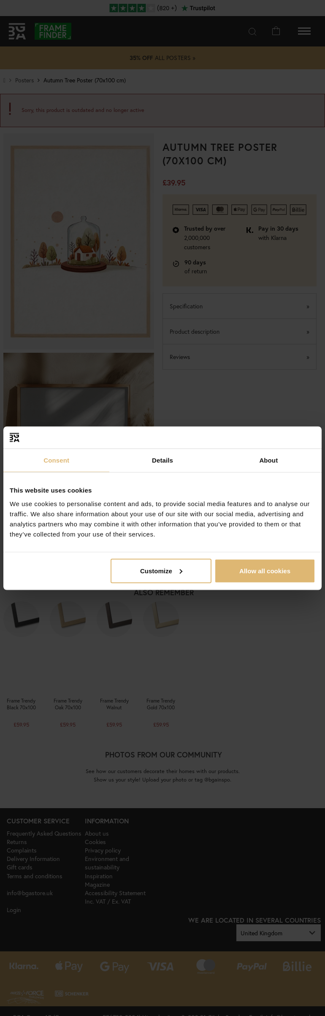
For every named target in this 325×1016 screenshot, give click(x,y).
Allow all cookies (264, 570)
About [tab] (268, 460)
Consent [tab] (56, 460)
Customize (161, 570)
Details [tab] (162, 460)
